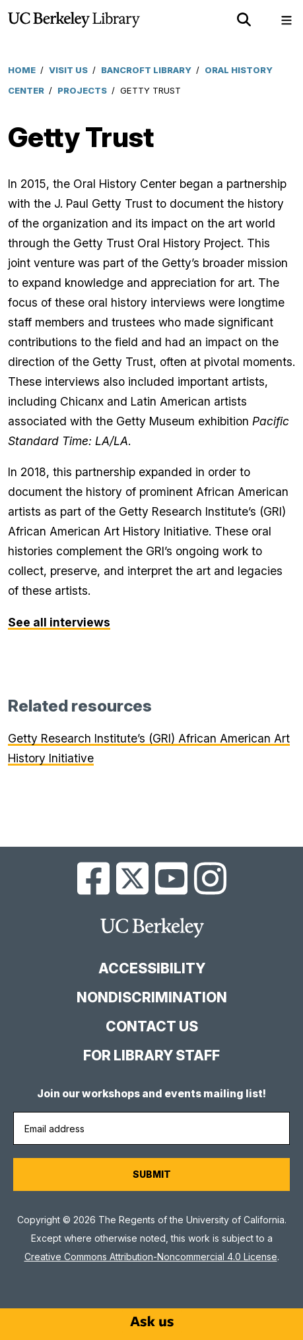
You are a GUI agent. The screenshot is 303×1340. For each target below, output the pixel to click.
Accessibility (151, 968)
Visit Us (68, 70)
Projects (82, 90)
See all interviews (59, 622)
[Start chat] (152, 1321)
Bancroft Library (146, 70)
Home (22, 70)
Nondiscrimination (152, 997)
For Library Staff (151, 1055)
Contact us (152, 1026)
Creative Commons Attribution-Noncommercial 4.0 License (150, 1256)
